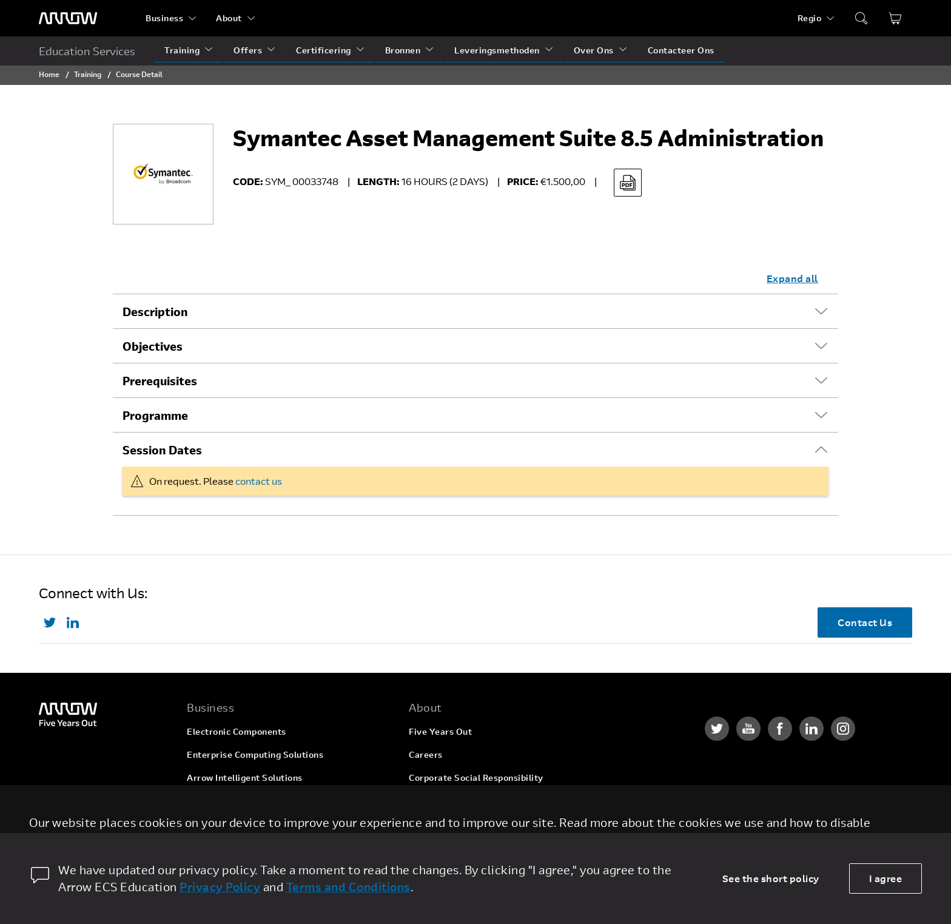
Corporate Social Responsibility (476, 777)
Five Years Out (440, 731)
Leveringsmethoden (497, 50)
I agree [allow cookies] (885, 878)
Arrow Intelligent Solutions (245, 777)
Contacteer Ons (681, 50)
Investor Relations (448, 800)
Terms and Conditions (348, 886)
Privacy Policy (220, 886)
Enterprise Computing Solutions (255, 754)
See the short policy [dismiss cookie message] (770, 878)
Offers (248, 50)
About (229, 18)
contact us (258, 480)
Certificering (323, 50)
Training (182, 50)
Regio (810, 18)
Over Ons (594, 50)
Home (49, 74)
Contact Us (865, 622)
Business (164, 18)
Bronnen (403, 50)
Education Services (87, 51)
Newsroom (431, 823)
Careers (426, 754)
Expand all (792, 278)
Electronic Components (236, 731)
